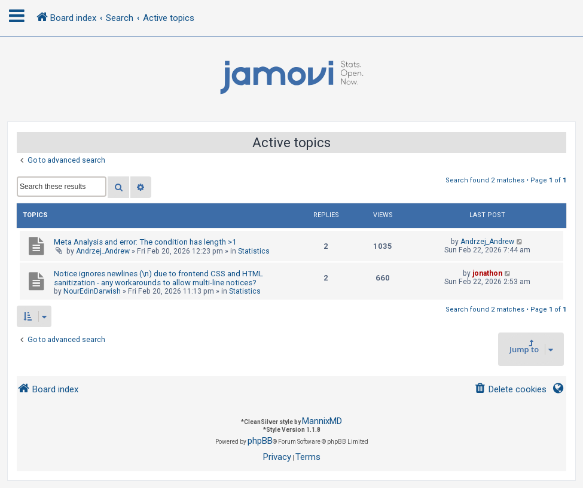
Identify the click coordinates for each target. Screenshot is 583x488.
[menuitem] (510, 389)
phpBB (260, 440)
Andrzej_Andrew (103, 251)
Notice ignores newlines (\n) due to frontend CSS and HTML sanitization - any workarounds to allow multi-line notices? (158, 278)
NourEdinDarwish (92, 291)
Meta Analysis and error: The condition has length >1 (145, 241)
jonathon (487, 273)
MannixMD (322, 421)
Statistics (254, 251)
